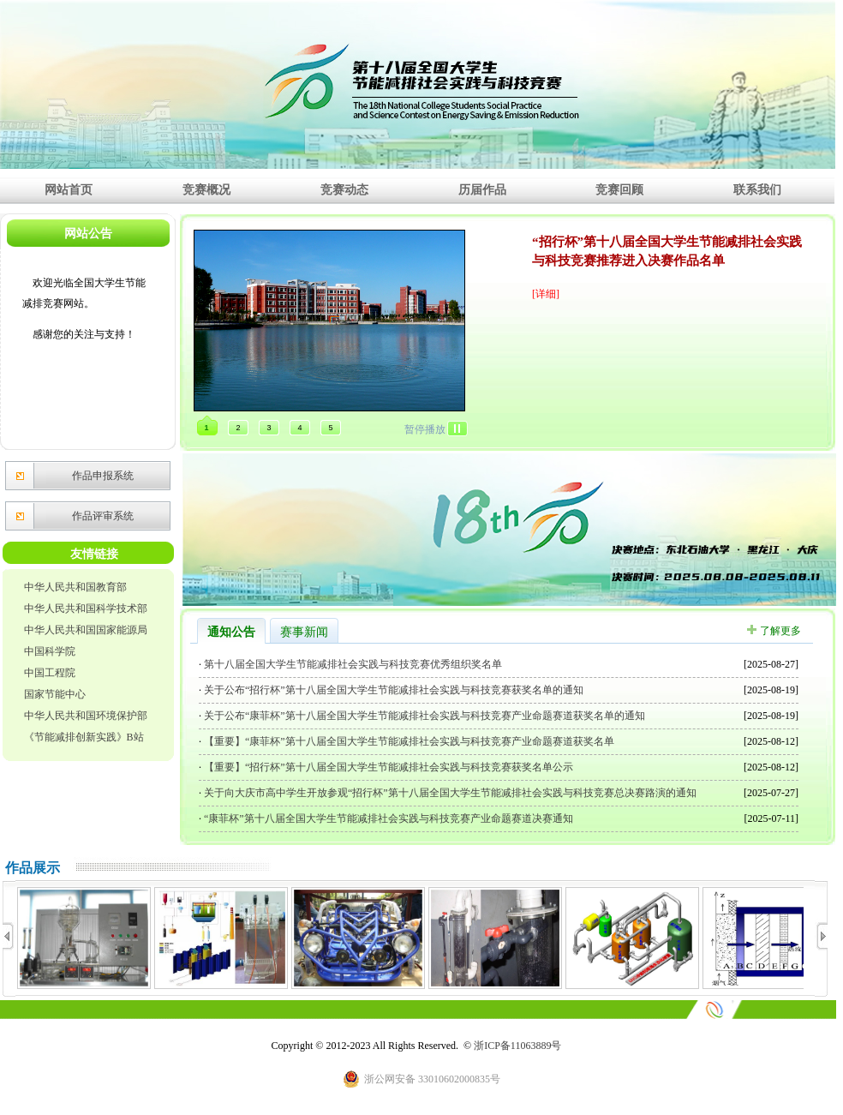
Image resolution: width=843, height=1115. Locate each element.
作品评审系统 (103, 516)
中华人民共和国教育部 (75, 587)
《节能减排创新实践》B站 (84, 737)
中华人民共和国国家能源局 (85, 630)
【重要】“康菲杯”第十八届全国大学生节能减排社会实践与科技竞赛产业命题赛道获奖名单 (407, 741)
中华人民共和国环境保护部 (85, 716)
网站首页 (69, 189)
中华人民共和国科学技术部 (85, 608)
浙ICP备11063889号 (517, 1046)
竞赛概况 (206, 189)
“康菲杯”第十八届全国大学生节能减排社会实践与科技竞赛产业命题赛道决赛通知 (387, 818)
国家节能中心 (55, 694)
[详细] (545, 294)
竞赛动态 (344, 189)
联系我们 (757, 189)
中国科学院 (49, 651)
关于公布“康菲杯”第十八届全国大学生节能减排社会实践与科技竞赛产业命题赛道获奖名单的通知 (423, 716)
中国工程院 (49, 673)
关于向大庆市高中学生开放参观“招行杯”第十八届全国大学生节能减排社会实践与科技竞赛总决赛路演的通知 (449, 793)
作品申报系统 (103, 476)
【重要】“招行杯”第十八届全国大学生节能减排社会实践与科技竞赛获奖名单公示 (387, 767)
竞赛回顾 (619, 189)
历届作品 (482, 189)
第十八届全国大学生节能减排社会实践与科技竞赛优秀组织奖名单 (351, 664)
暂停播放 (424, 429)
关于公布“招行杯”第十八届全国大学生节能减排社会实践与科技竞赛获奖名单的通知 (392, 690)
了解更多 (780, 631)
